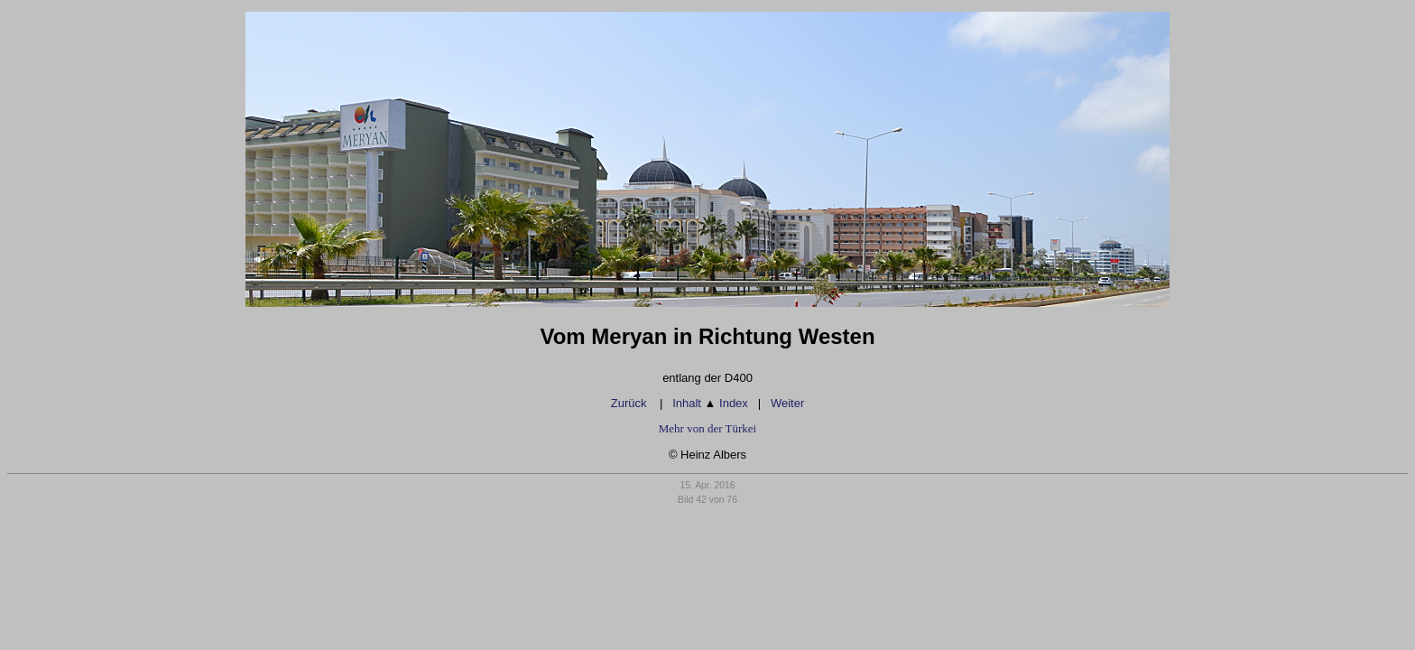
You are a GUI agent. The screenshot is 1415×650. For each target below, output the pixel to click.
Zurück (630, 403)
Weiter (787, 403)
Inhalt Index (710, 403)
